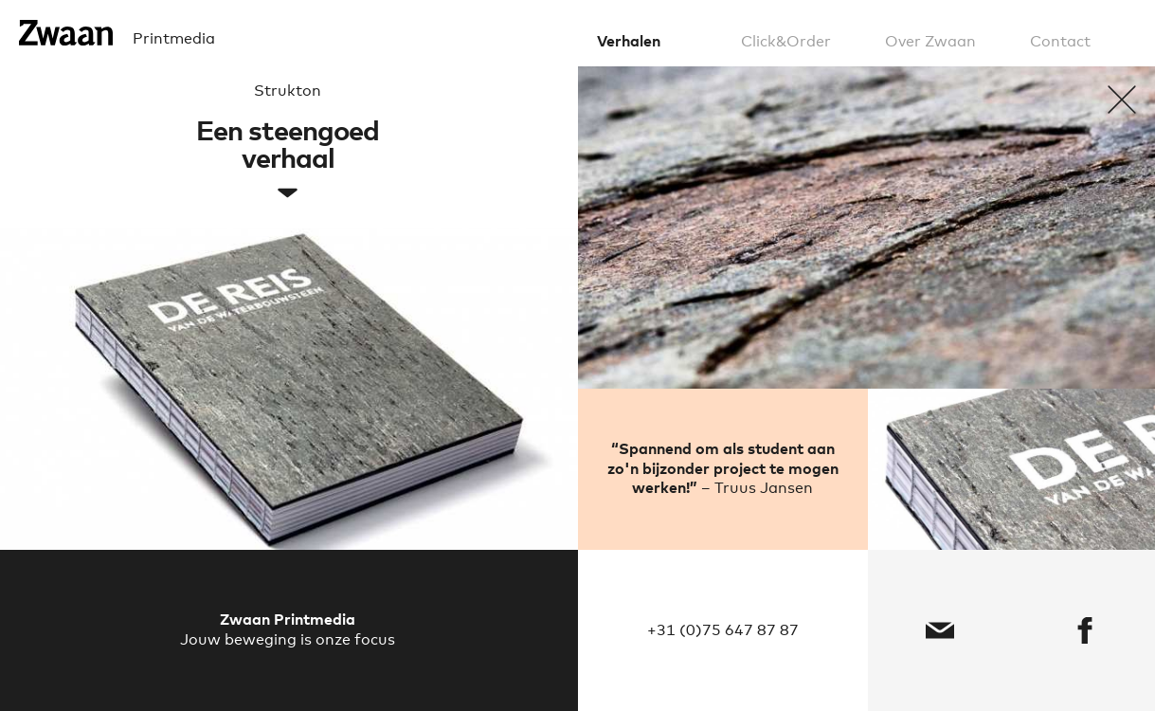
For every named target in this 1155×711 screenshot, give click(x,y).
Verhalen (628, 41)
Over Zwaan (930, 41)
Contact (1060, 41)
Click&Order (786, 41)
